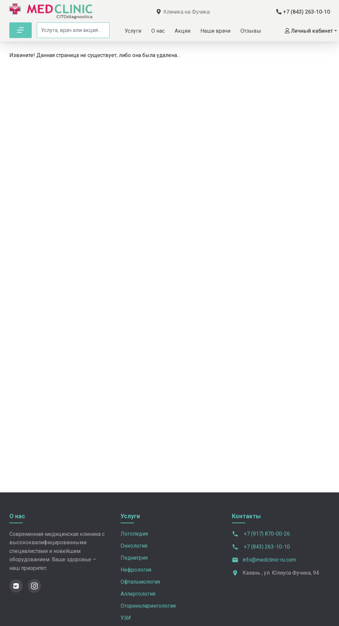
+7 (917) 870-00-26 (261, 534)
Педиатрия (134, 558)
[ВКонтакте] (16, 586)
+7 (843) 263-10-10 (303, 12)
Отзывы (250, 31)
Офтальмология (140, 582)
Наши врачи (215, 31)
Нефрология (136, 570)
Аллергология (138, 594)
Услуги (133, 31)
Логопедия (134, 534)
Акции (182, 31)
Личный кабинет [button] (309, 31)
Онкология (134, 546)
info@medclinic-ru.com (269, 560)
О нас (158, 31)
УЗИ (126, 618)
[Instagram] (34, 586)
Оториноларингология (148, 606)
